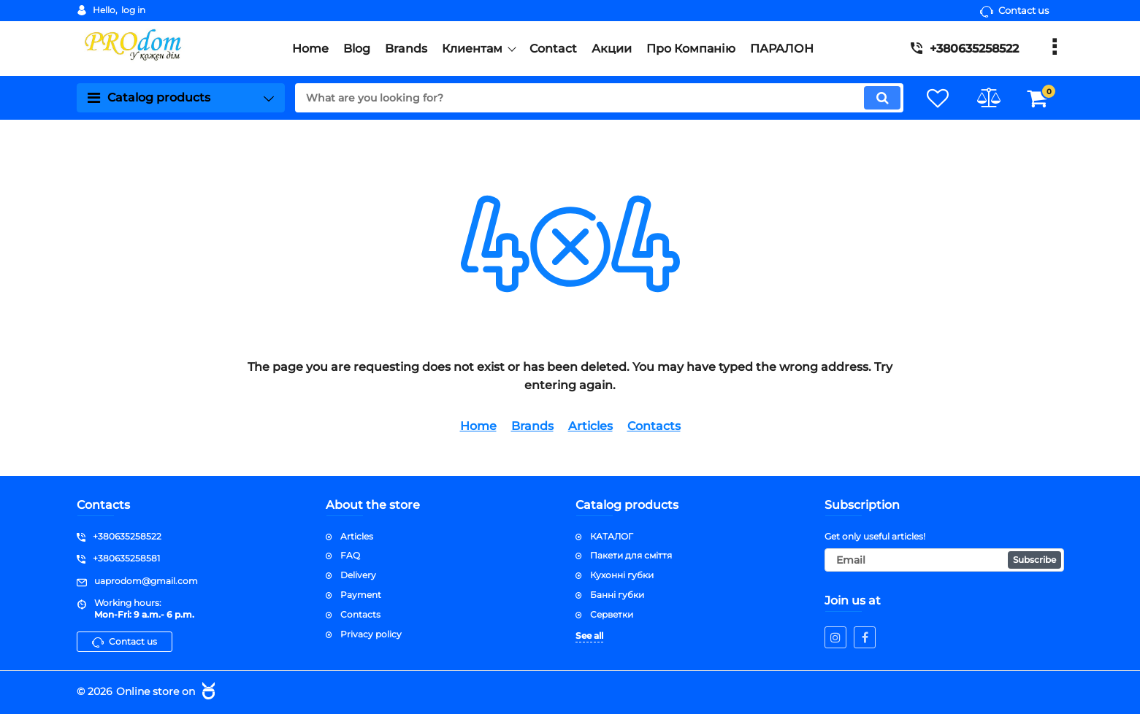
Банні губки (617, 594)
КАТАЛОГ (611, 535)
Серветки (611, 614)
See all (589, 634)
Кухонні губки (622, 574)
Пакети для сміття (631, 555)
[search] (597, 97)
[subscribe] (944, 560)
